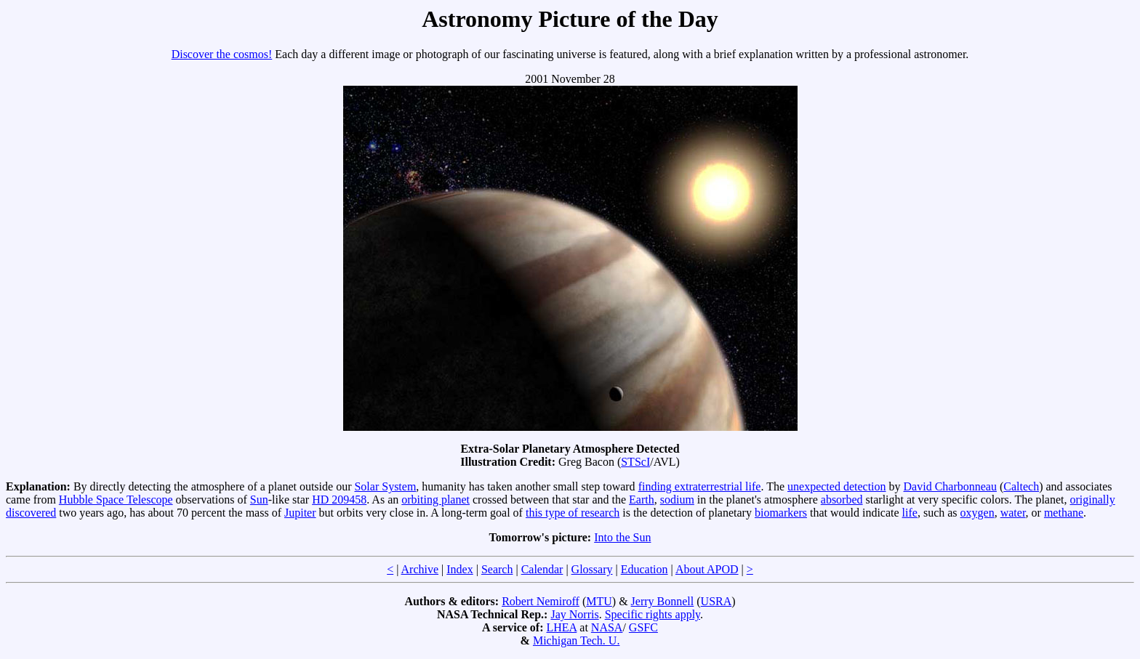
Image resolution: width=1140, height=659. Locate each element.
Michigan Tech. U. (576, 640)
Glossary (592, 569)
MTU (599, 601)
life (910, 512)
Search (497, 569)
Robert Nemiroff (540, 601)
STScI (635, 462)
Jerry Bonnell (662, 601)
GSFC (643, 627)
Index (459, 569)
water (1013, 512)
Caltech (1021, 486)
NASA (607, 627)
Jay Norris (574, 614)
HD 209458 (339, 499)
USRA (716, 601)
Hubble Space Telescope (116, 499)
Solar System (385, 486)
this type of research (572, 512)
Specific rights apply (652, 614)
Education (644, 569)
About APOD (707, 569)
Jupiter (300, 512)
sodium (677, 499)
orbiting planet (435, 499)
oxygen (977, 512)
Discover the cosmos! (222, 54)
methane (1063, 512)
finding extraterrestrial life (699, 486)
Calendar (542, 569)
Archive (420, 569)
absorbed (842, 499)
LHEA (562, 627)
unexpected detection (836, 486)
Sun (259, 499)
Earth (641, 499)
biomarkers (781, 512)
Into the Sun (622, 537)
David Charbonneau (950, 486)
